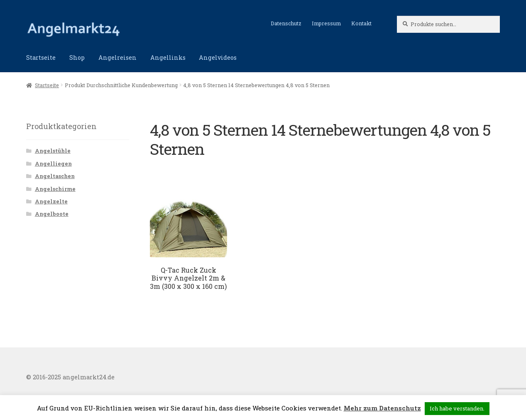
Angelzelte (51, 201)
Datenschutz (286, 23)
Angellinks (168, 57)
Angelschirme (55, 189)
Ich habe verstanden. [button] (457, 408)
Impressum (326, 23)
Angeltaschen (55, 176)
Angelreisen (117, 57)
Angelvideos (218, 57)
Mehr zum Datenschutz (382, 408)
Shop (77, 57)
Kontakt (361, 23)
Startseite (41, 57)
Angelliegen (53, 163)
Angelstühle (53, 150)
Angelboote (52, 213)
